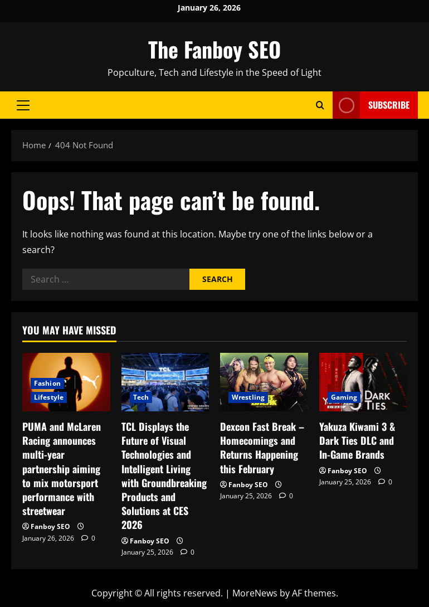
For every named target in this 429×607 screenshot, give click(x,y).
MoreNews (254, 593)
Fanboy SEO (50, 526)
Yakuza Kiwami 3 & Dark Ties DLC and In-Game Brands (357, 440)
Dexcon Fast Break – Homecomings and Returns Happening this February (262, 447)
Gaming (344, 397)
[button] (23, 105)
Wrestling (248, 397)
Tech (141, 397)
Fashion (47, 383)
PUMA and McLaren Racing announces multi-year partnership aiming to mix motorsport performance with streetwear (61, 468)
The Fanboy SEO (214, 49)
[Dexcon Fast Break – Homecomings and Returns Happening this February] (264, 382)
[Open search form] (320, 105)
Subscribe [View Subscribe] (371, 105)
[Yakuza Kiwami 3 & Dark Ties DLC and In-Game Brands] (363, 382)
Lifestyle (49, 397)
